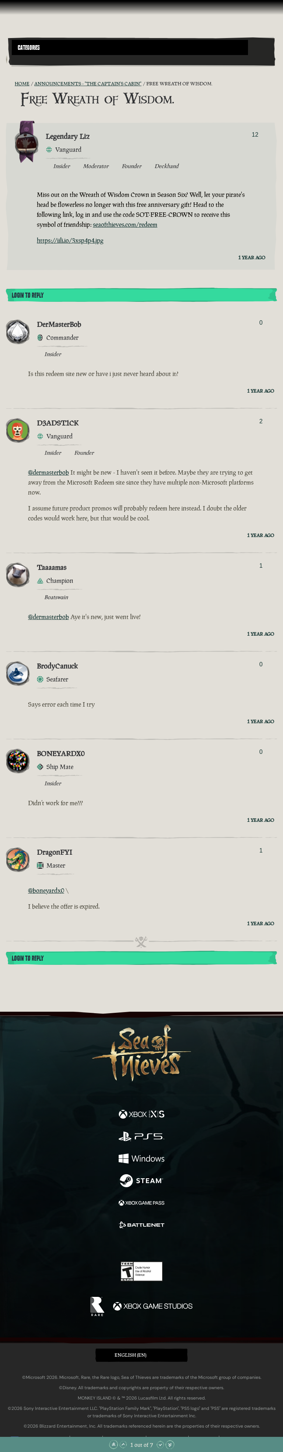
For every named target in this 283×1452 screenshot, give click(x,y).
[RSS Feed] (10, 84)
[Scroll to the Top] (113, 1444)
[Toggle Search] (21, 59)
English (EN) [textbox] (130, 1355)
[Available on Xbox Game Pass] (141, 1204)
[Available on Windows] (141, 1159)
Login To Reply (27, 295)
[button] (130, 47)
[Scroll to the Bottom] (169, 1444)
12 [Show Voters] (255, 134)
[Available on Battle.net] (141, 1226)
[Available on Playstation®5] (141, 1137)
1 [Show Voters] (261, 566)
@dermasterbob (48, 472)
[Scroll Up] (123, 1444)
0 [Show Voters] (261, 323)
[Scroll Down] (160, 1444)
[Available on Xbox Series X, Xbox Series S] (141, 1115)
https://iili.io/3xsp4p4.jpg (70, 240)
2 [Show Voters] (261, 421)
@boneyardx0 (46, 890)
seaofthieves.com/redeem (125, 225)
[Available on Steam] (141, 1181)
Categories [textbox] (29, 47)
